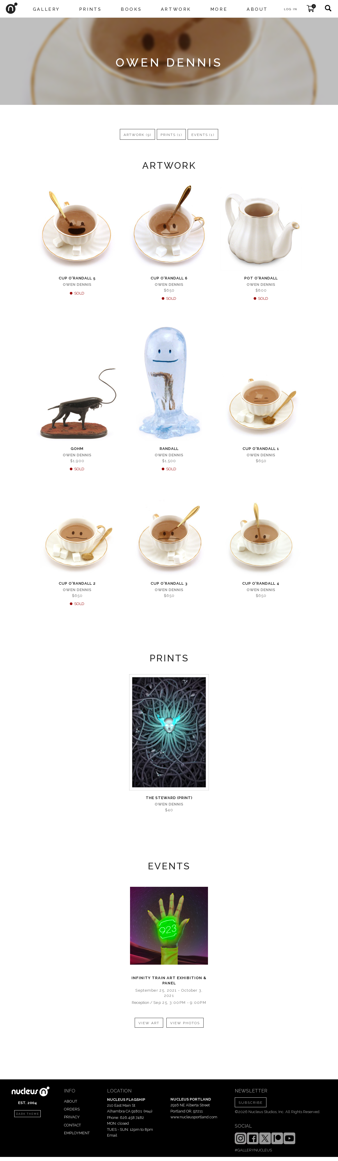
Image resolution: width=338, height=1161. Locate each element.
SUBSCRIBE (251, 1103)
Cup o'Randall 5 (77, 278)
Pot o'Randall (261, 278)
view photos (185, 1023)
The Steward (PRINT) (169, 798)
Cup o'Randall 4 (261, 583)
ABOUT (70, 1101)
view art (148, 1023)
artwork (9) (137, 135)
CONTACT (72, 1125)
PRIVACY (72, 1117)
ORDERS (72, 1109)
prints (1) (171, 135)
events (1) (202, 135)
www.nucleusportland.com (193, 1117)
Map (148, 1111)
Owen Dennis (77, 284)
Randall (169, 448)
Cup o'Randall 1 (261, 448)
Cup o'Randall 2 (77, 583)
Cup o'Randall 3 (169, 583)
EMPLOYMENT (77, 1133)
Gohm (77, 448)
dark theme (27, 1113)
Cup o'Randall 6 (169, 278)
